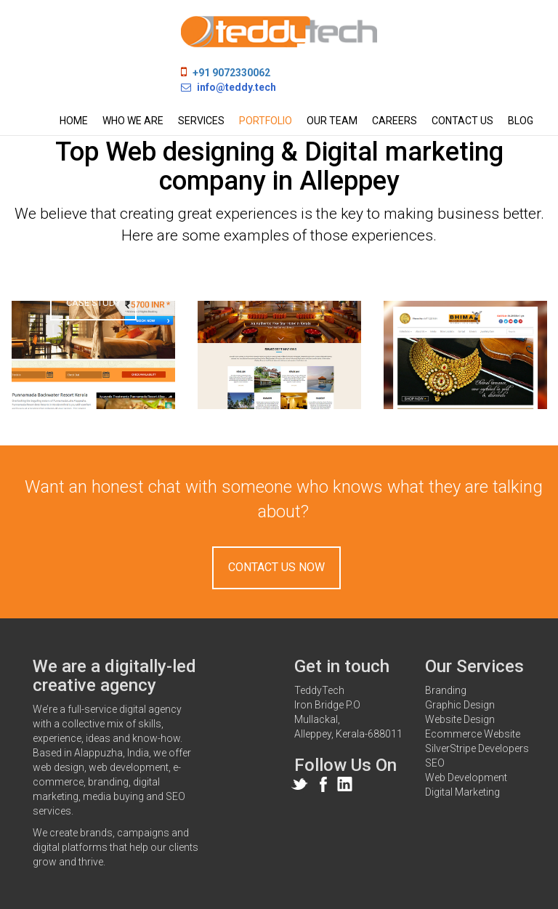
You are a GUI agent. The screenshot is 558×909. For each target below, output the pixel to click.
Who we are (132, 120)
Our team (332, 120)
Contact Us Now (276, 567)
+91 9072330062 (231, 72)
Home (74, 120)
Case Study (93, 302)
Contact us (462, 120)
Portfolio (265, 120)
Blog (520, 120)
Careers (394, 120)
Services (201, 120)
